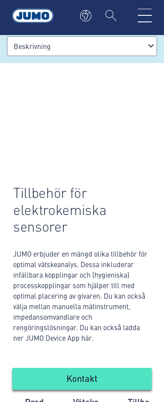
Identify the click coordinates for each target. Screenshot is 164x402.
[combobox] (82, 46)
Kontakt (82, 378)
